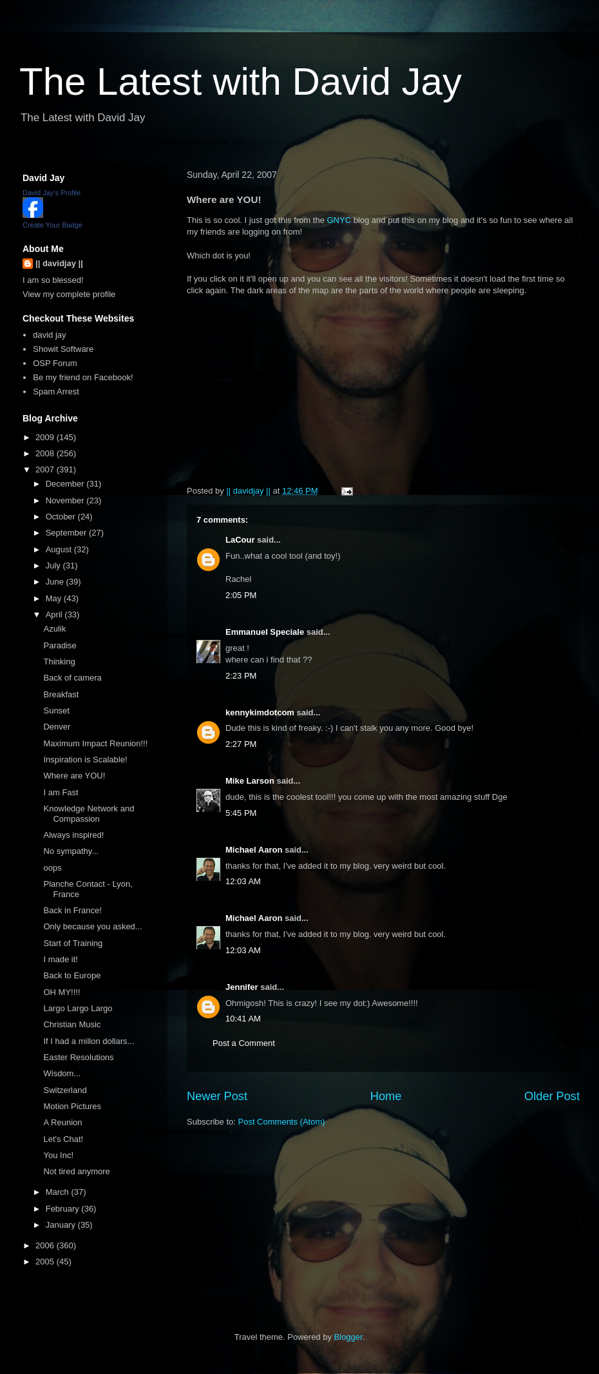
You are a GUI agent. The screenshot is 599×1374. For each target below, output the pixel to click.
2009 (46, 437)
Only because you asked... (92, 926)
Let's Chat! (63, 1139)
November (66, 500)
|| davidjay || (59, 263)
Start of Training (72, 943)
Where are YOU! (74, 775)
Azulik (54, 629)
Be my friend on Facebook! (83, 377)
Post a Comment (244, 1043)
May (55, 598)
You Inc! (58, 1155)
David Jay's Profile (52, 193)
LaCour (240, 540)
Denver (56, 726)
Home (386, 1096)
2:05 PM (240, 595)
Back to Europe (71, 975)
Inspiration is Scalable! (85, 759)
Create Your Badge (52, 225)
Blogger (348, 1337)
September (67, 532)
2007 (46, 469)
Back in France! (72, 910)
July (54, 565)
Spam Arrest (56, 391)
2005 (46, 1261)
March (58, 1192)
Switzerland (64, 1090)
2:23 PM (240, 676)
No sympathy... (71, 851)
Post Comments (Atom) (281, 1122)
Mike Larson (249, 781)
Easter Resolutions (78, 1057)
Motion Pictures (72, 1106)
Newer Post (217, 1096)
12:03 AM (243, 881)
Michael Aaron (253, 850)
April (55, 614)
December (66, 484)
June (56, 581)
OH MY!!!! (61, 992)
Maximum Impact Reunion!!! (95, 743)
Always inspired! (73, 835)
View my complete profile (69, 294)
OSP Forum (55, 363)
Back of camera (72, 677)
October (62, 516)
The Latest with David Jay (240, 81)
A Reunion (62, 1122)
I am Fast (60, 792)
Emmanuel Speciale (264, 632)
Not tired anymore (76, 1171)
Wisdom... (62, 1073)
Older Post (552, 1096)
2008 (46, 453)
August (60, 549)
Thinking (59, 661)
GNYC (339, 220)
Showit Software (63, 349)
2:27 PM (240, 744)
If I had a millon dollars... (88, 1041)
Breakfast (61, 694)
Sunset (56, 710)
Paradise (59, 645)
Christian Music (71, 1024)
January (62, 1225)
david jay (49, 335)
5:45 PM (240, 813)
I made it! (60, 959)
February (64, 1209)
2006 (46, 1245)
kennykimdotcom (259, 712)
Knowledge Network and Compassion (88, 814)
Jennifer (241, 987)
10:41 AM (243, 1018)
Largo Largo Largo (77, 1008)
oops (52, 868)
